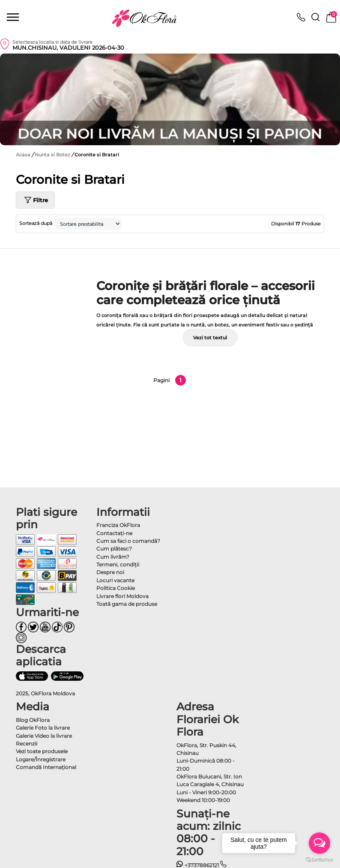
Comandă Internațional (46, 767)
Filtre (35, 200)
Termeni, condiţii (117, 564)
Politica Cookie (115, 588)
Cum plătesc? (114, 548)
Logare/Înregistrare (41, 759)
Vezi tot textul (210, 338)
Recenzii (26, 743)
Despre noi (110, 572)
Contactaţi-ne (114, 533)
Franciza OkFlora (118, 525)
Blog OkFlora (33, 720)
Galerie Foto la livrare (43, 727)
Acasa (23, 155)
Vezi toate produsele (42, 751)
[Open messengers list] (319, 843)
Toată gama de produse (126, 604)
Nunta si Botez (53, 155)
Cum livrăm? (112, 557)
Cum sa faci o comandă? (128, 541)
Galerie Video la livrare (44, 736)
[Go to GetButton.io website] (319, 859)
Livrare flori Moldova (122, 596)
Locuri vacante (115, 580)
